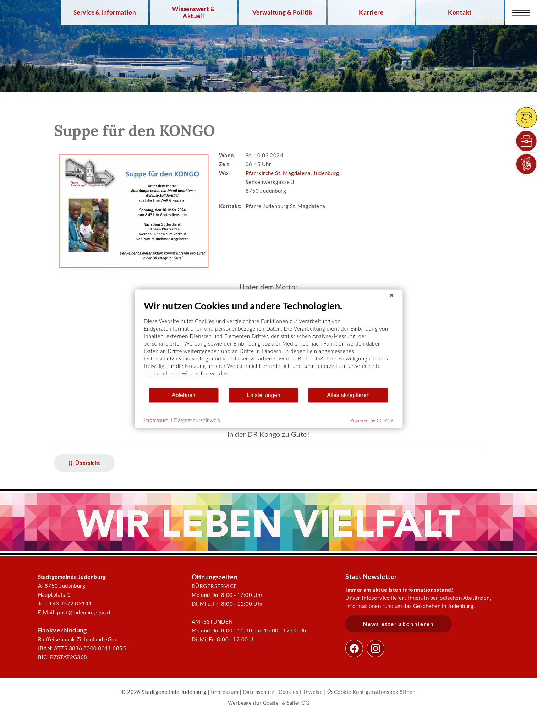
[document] (268, 343)
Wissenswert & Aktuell (193, 12)
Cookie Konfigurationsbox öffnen (371, 692)
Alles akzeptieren (348, 395)
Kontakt (460, 12)
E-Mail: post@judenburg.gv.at (74, 612)
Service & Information (104, 12)
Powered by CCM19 (371, 420)
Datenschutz (258, 692)
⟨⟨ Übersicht (84, 463)
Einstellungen (263, 395)
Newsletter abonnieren (398, 624)
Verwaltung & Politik (282, 12)
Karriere (371, 12)
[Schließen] (391, 295)
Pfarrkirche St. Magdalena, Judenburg (292, 173)
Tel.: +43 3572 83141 (65, 603)
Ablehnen (184, 395)
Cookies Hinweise (301, 692)
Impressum (224, 692)
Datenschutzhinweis (197, 420)
